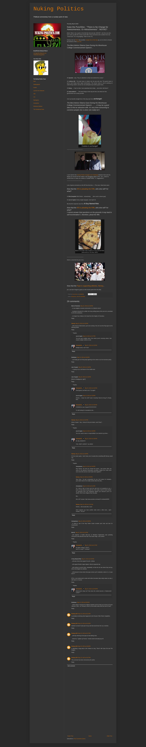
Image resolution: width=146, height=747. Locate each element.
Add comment (71, 666)
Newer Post (70, 736)
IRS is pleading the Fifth (86, 189)
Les (34, 97)
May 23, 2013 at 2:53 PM (87, 306)
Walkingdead (36, 84)
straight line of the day (92, 40)
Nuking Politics (58, 9)
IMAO (76, 40)
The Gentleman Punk (38, 109)
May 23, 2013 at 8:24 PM (84, 623)
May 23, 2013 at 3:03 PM (82, 323)
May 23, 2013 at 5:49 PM (88, 559)
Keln (34, 81)
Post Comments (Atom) (79, 738)
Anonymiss (73, 296)
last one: (79, 41)
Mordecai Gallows (37, 106)
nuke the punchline (81, 296)
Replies (75, 333)
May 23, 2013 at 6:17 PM (91, 545)
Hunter (35, 87)
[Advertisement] (90, 721)
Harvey (100, 286)
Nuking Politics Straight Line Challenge (87, 175)
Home (90, 736)
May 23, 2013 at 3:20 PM (91, 345)
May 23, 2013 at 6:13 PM (89, 486)
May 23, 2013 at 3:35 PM (91, 404)
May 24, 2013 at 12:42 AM (86, 504)
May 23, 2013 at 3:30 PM (89, 431)
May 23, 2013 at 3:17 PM (89, 336)
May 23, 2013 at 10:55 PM (91, 588)
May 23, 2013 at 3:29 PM (89, 395)
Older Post (109, 736)
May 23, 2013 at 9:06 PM (84, 646)
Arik (34, 93)
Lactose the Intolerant (38, 90)
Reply (72, 318)
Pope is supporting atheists (87, 286)
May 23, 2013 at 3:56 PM (84, 521)
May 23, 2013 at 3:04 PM (83, 357)
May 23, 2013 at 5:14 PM (82, 532)
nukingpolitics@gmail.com (39, 53)
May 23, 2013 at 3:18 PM (84, 367)
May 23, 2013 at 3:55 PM (86, 477)
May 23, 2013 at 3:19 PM (84, 377)
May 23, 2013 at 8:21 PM (84, 613)
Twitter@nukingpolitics (39, 54)
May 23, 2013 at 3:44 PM (89, 466)
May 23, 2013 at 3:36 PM (91, 438)
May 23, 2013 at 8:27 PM (84, 633)
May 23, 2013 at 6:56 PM (83, 602)
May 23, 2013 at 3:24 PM (82, 420)
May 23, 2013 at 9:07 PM (84, 657)
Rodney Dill (74, 613)
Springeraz (36, 100)
